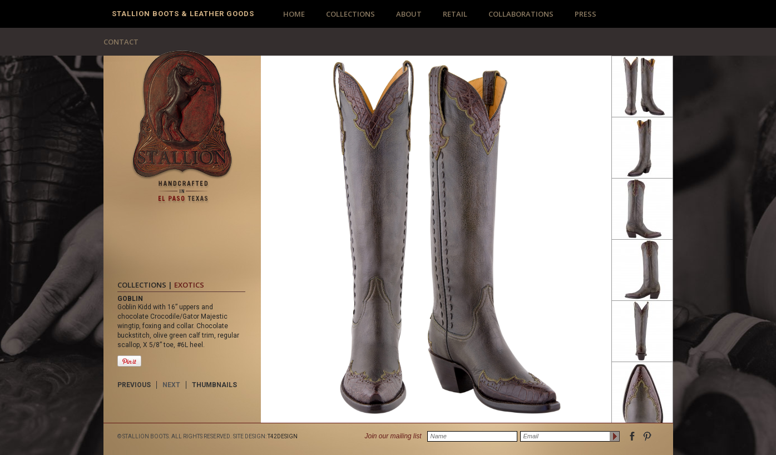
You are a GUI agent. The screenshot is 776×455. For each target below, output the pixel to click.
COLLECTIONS (350, 14)
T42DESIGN (283, 436)
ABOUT (409, 14)
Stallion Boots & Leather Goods (183, 13)
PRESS (585, 14)
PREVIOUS (134, 385)
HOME (294, 14)
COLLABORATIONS (520, 14)
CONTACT (121, 42)
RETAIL (455, 14)
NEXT (171, 385)
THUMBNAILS (214, 385)
